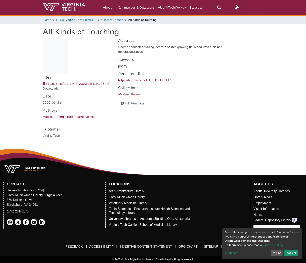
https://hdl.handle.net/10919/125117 (144, 80)
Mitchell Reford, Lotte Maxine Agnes (68, 117)
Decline (276, 253)
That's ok (291, 253)
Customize (231, 253)
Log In (256, 7)
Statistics (196, 7)
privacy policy (273, 245)
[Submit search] (219, 7)
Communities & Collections (136, 7)
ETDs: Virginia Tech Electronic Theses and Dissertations (76, 20)
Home (47, 20)
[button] (236, 7)
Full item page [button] (132, 103)
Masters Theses (112, 20)
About (107, 7)
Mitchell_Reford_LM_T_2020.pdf (76, 84)
